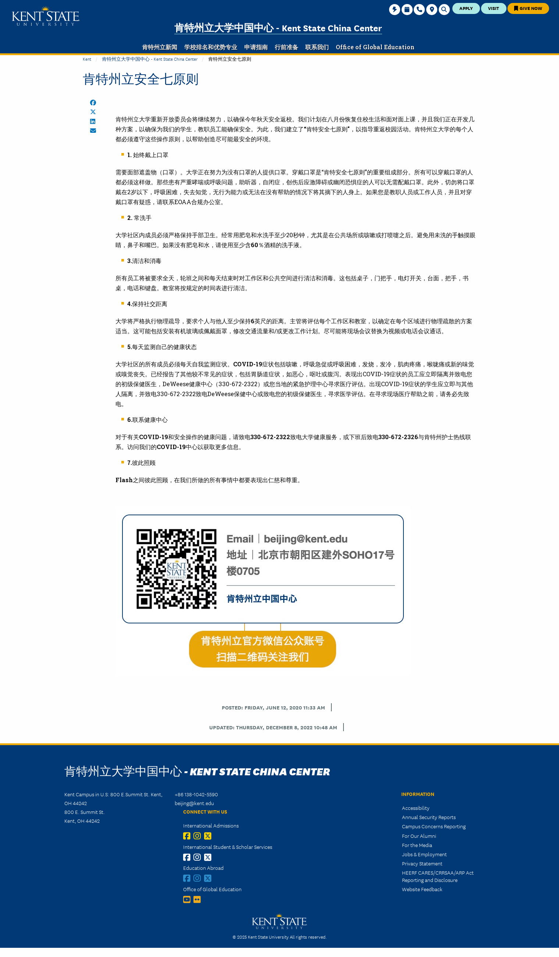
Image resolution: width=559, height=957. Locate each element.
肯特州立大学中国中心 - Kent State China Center (278, 27)
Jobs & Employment (424, 854)
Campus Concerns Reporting (434, 826)
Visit (493, 8)
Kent (87, 58)
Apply (466, 8)
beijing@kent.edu (194, 803)
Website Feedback (422, 889)
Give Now (528, 8)
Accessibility (416, 808)
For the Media (417, 845)
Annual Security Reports (429, 817)
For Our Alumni (419, 836)
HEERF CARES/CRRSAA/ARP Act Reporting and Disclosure (438, 875)
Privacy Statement (422, 863)
